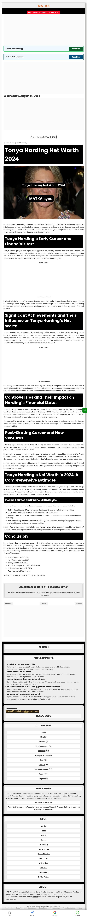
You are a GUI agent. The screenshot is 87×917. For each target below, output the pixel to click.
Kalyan (44, 840)
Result (43, 835)
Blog (42, 737)
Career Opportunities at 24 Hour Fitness (26, 679)
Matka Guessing (70, 908)
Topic (34, 575)
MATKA (47, 906)
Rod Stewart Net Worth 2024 (19, 571)
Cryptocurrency (42, 746)
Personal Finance (41, 769)
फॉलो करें (32, 913)
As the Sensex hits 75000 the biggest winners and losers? (34, 687)
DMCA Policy (43, 877)
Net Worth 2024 (25, 575)
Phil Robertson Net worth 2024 (20, 568)
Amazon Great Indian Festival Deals (43, 12)
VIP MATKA (41, 575)
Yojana (42, 778)
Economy (42, 751)
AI (42, 732)
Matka (43, 826)
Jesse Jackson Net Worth (19, 672)
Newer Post (8, 603)
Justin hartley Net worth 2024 (21, 664)
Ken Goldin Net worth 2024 (18, 560)
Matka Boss (56, 908)
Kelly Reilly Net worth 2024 (18, 557)
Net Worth (14, 575)
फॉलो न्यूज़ (54, 913)
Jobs (42, 760)
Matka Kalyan (32, 908)
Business (42, 741)
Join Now (76, 48)
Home (44, 603)
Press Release (44, 854)
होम (9, 913)
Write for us (43, 849)
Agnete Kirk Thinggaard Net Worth (23, 694)
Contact (43, 868)
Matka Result (43, 908)
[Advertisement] (44, 30)
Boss (44, 831)
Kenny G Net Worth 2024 (18, 563)
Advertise (43, 863)
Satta (80, 908)
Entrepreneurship (42, 755)
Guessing (44, 844)
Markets (42, 765)
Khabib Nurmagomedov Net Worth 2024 (24, 565)
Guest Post (43, 858)
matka (35, 897)
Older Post (79, 603)
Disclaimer (43, 872)
